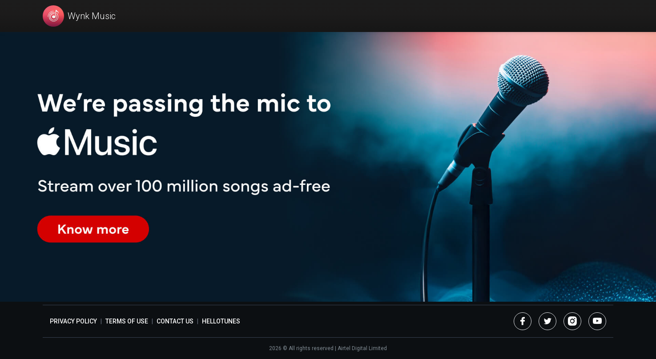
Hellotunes (221, 321)
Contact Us (175, 321)
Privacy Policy (73, 321)
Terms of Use (126, 321)
